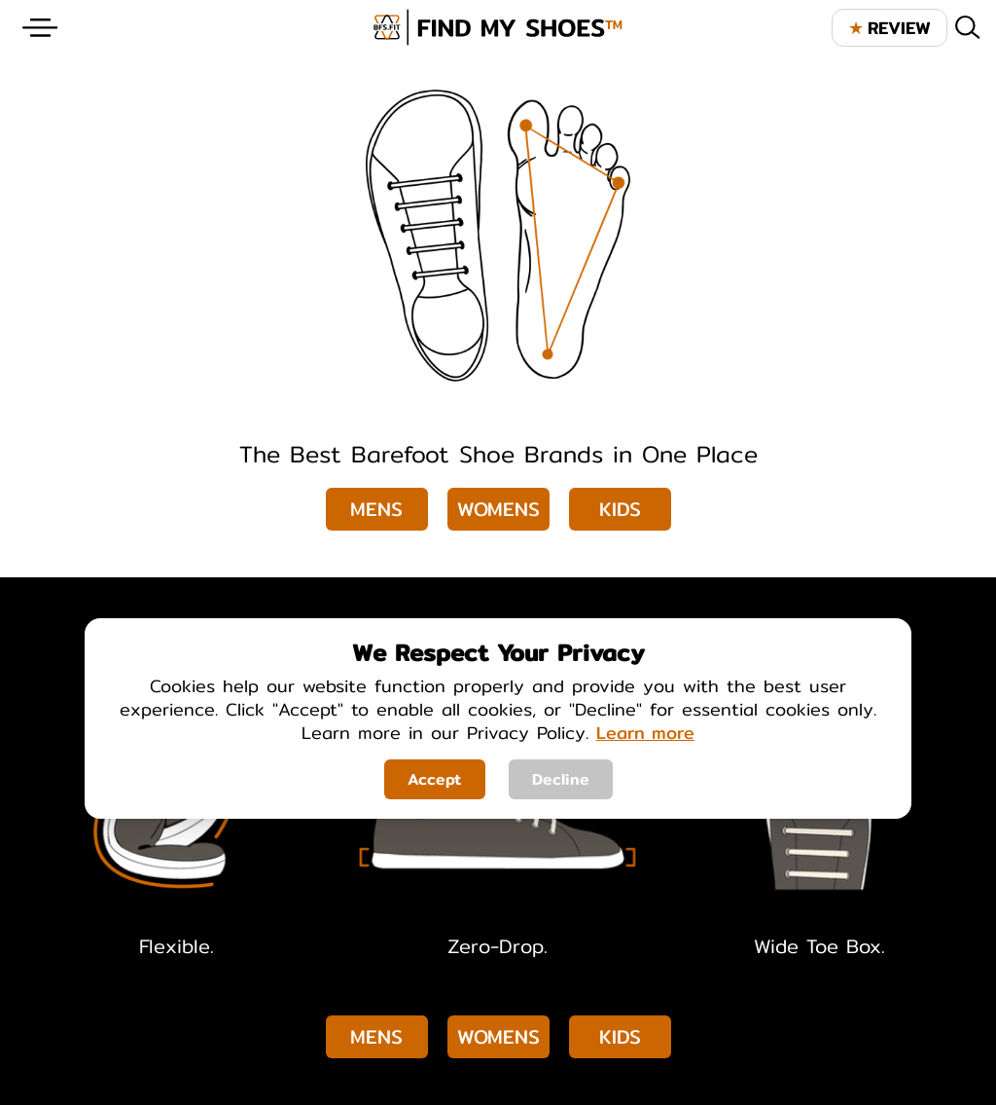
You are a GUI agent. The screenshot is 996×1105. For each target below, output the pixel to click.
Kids (620, 509)
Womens (498, 509)
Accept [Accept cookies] (435, 779)
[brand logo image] (498, 27)
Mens (376, 509)
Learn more (645, 732)
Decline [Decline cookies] (560, 779)
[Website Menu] (40, 28)
